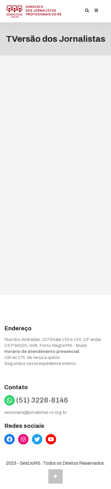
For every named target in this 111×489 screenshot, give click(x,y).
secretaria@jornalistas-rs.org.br (35, 412)
